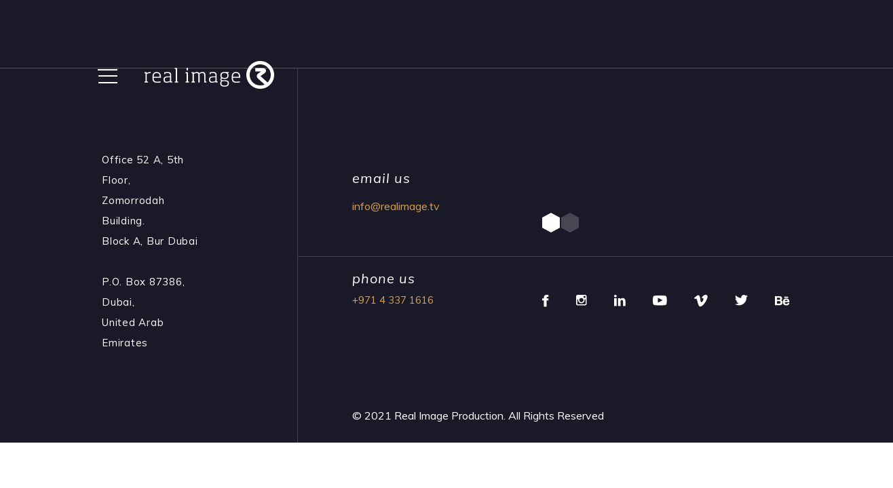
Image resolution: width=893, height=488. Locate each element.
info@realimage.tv (396, 206)
